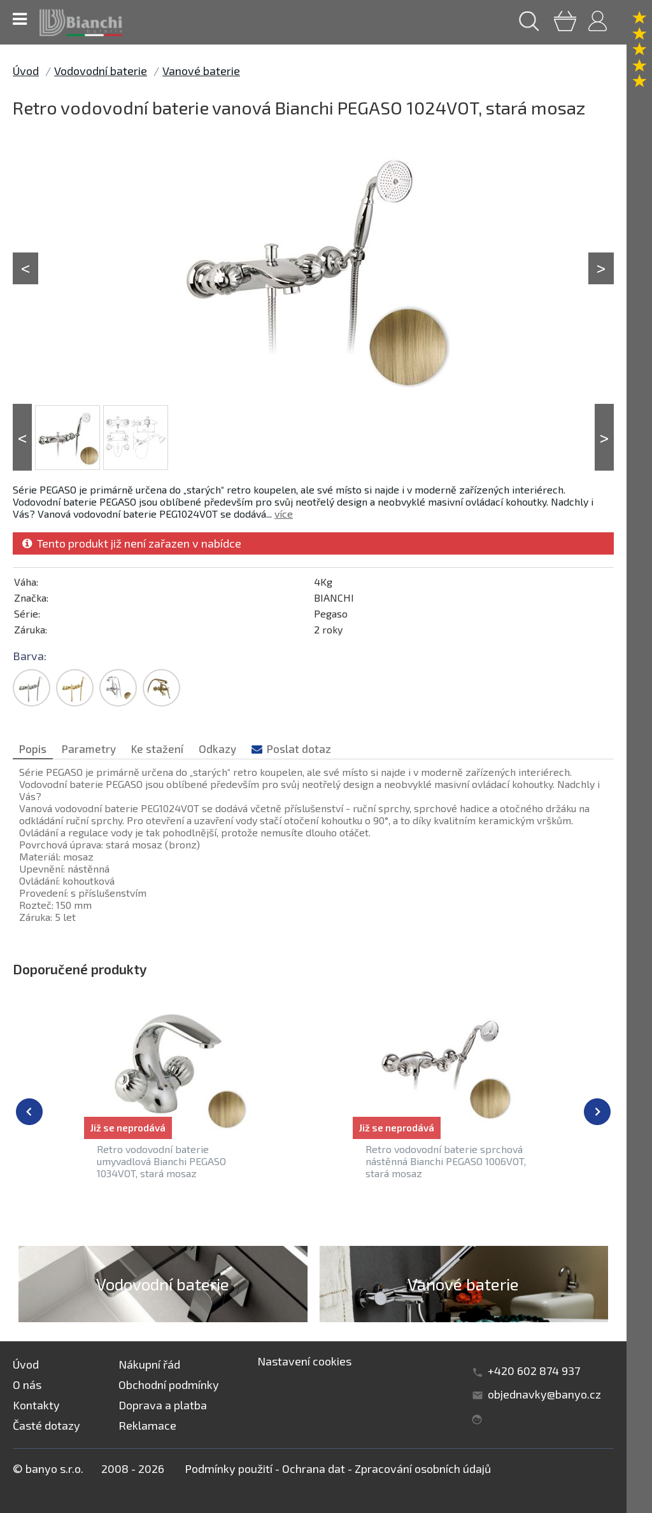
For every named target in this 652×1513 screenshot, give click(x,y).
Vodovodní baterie (100, 71)
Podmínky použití (229, 1468)
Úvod (26, 71)
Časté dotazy (46, 1425)
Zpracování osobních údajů (423, 1468)
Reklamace (147, 1425)
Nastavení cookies (304, 1361)
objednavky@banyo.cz (544, 1394)
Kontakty (36, 1405)
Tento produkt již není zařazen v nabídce (131, 543)
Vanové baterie (201, 71)
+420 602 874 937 (534, 1371)
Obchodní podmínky (168, 1385)
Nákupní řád (149, 1364)
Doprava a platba (162, 1405)
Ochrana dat (313, 1468)
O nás (27, 1385)
